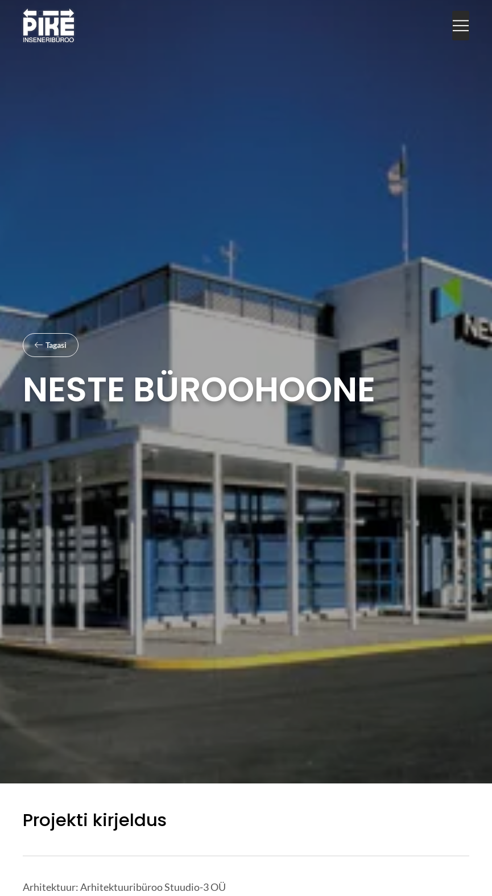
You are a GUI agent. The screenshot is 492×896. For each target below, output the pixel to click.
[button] (460, 26)
